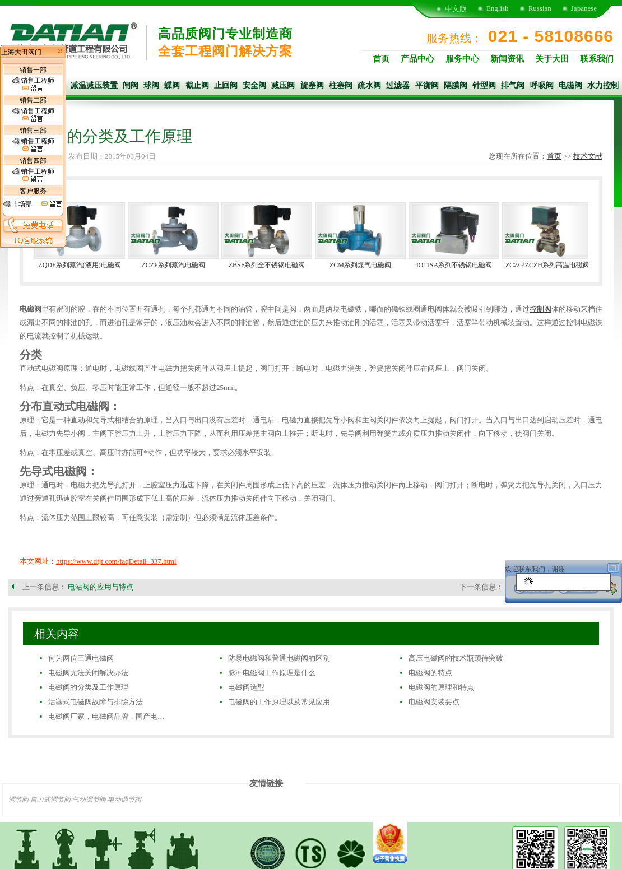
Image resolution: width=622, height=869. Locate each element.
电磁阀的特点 (430, 672)
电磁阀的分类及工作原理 (88, 687)
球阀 (151, 85)
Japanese (584, 8)
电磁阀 (570, 85)
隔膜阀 (455, 85)
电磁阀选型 (246, 687)
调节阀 (18, 799)
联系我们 (597, 58)
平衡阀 (427, 85)
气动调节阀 (89, 799)
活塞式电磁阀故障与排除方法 (95, 702)
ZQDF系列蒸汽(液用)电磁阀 (79, 265)
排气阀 (512, 85)
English (497, 8)
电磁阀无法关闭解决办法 (88, 672)
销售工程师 (33, 84)
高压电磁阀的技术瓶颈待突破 (456, 658)
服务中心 (462, 58)
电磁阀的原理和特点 (441, 687)
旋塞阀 (312, 85)
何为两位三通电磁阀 (81, 658)
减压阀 (283, 85)
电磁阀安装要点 (434, 702)
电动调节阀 (124, 799)
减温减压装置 (94, 85)
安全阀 (254, 85)
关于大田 (552, 58)
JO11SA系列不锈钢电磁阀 (454, 265)
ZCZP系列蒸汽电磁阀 (173, 265)
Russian (539, 8)
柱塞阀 (340, 85)
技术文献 (587, 156)
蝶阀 (172, 85)
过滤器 (398, 85)
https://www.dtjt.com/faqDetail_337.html (116, 561)
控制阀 (540, 309)
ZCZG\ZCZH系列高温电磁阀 (547, 265)
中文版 (456, 8)
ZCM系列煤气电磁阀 (360, 265)
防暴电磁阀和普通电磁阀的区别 (279, 658)
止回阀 (226, 85)
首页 (381, 58)
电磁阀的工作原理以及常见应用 (279, 702)
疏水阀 (369, 85)
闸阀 (130, 85)
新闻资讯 (507, 58)
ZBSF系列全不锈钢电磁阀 (267, 265)
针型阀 (484, 85)
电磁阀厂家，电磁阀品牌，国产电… (106, 716)
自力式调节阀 (50, 799)
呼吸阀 (542, 85)
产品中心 (417, 58)
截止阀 (197, 85)
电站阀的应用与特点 (100, 587)
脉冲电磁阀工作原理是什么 (271, 672)
